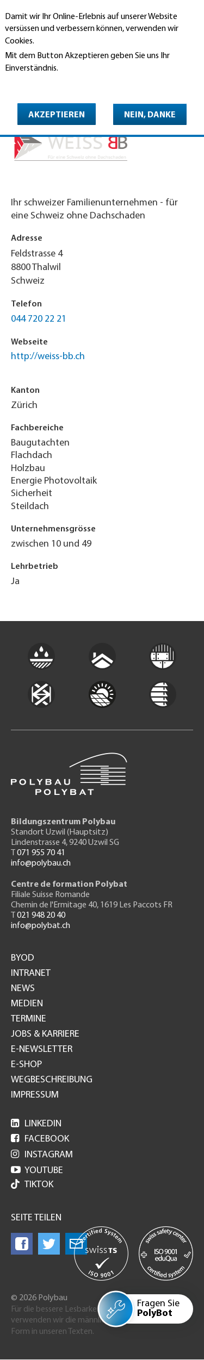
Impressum (35, 1095)
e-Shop (26, 1065)
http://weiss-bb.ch (48, 357)
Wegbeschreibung (51, 1080)
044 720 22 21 (38, 319)
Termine (28, 1019)
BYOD (22, 958)
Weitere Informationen (52, 84)
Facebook (40, 1139)
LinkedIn (36, 1124)
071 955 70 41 (41, 853)
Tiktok (32, 1185)
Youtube (37, 1170)
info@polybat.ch (40, 926)
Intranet (31, 974)
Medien (27, 1004)
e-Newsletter (41, 1050)
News (23, 989)
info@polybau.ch (41, 863)
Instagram (42, 1155)
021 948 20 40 (41, 915)
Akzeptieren (56, 115)
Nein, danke (150, 115)
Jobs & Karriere (45, 1034)
